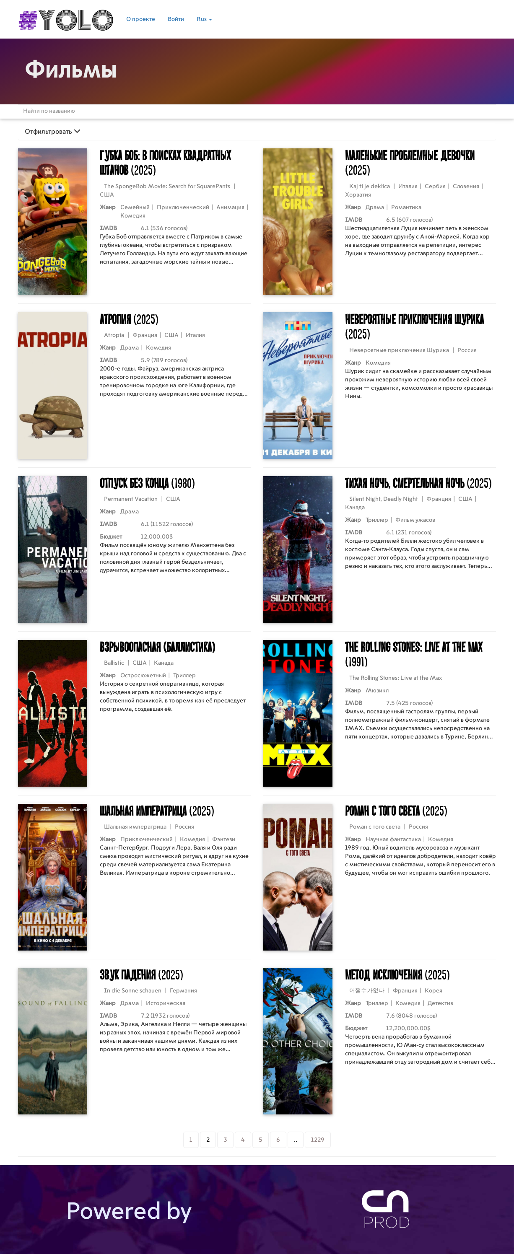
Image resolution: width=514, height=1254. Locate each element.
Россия (467, 350)
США (107, 195)
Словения (466, 186)
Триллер (377, 520)
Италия (408, 186)
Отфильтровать (52, 131)
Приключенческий (183, 207)
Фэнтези (223, 839)
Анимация (230, 207)
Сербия (435, 186)
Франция (144, 335)
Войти (176, 19)
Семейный (135, 207)
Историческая (165, 1003)
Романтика (406, 207)
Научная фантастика (393, 839)
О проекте (140, 19)
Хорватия (358, 195)
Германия (183, 991)
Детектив (440, 1003)
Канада (355, 507)
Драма (375, 207)
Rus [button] (204, 19)
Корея (433, 991)
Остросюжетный (143, 676)
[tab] (257, 131)
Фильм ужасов (415, 520)
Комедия (132, 216)
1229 (317, 1140)
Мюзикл (377, 691)
